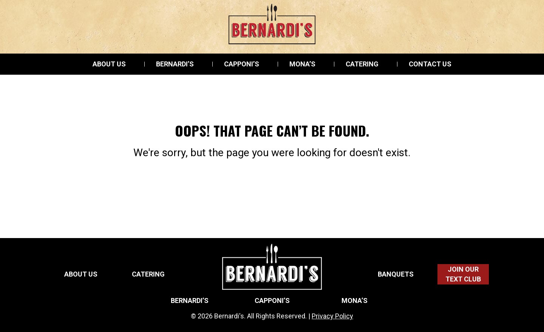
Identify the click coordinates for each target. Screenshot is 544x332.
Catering (362, 64)
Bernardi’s (175, 64)
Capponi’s (241, 64)
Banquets (396, 274)
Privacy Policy (332, 316)
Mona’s (302, 64)
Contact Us (430, 64)
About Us (109, 64)
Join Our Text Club (463, 274)
